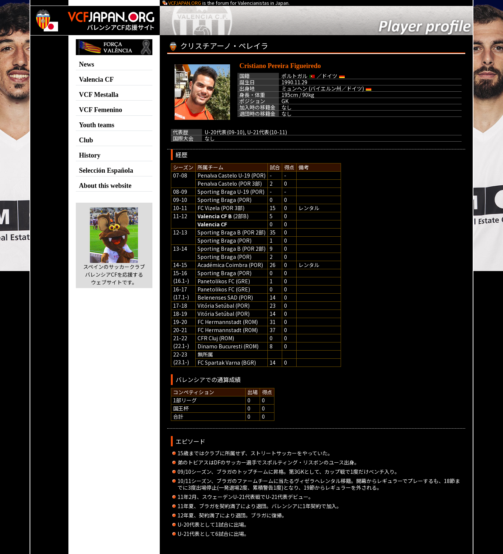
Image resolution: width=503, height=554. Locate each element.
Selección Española (106, 170)
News (86, 64)
